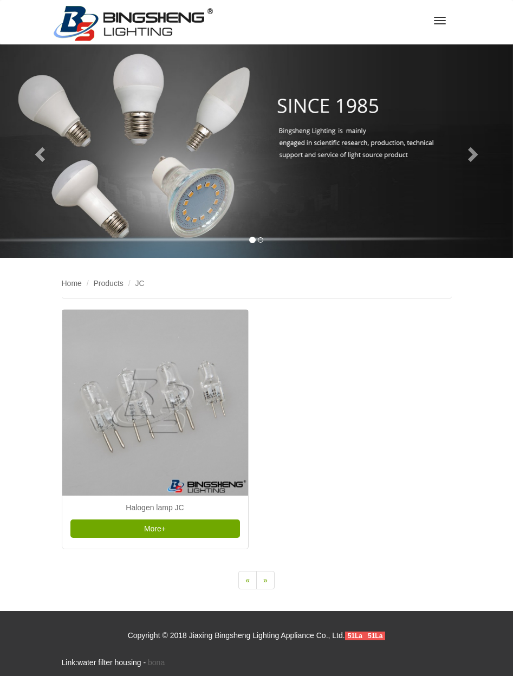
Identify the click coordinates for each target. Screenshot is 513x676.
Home (72, 283)
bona (156, 662)
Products (109, 283)
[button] (38, 151)
